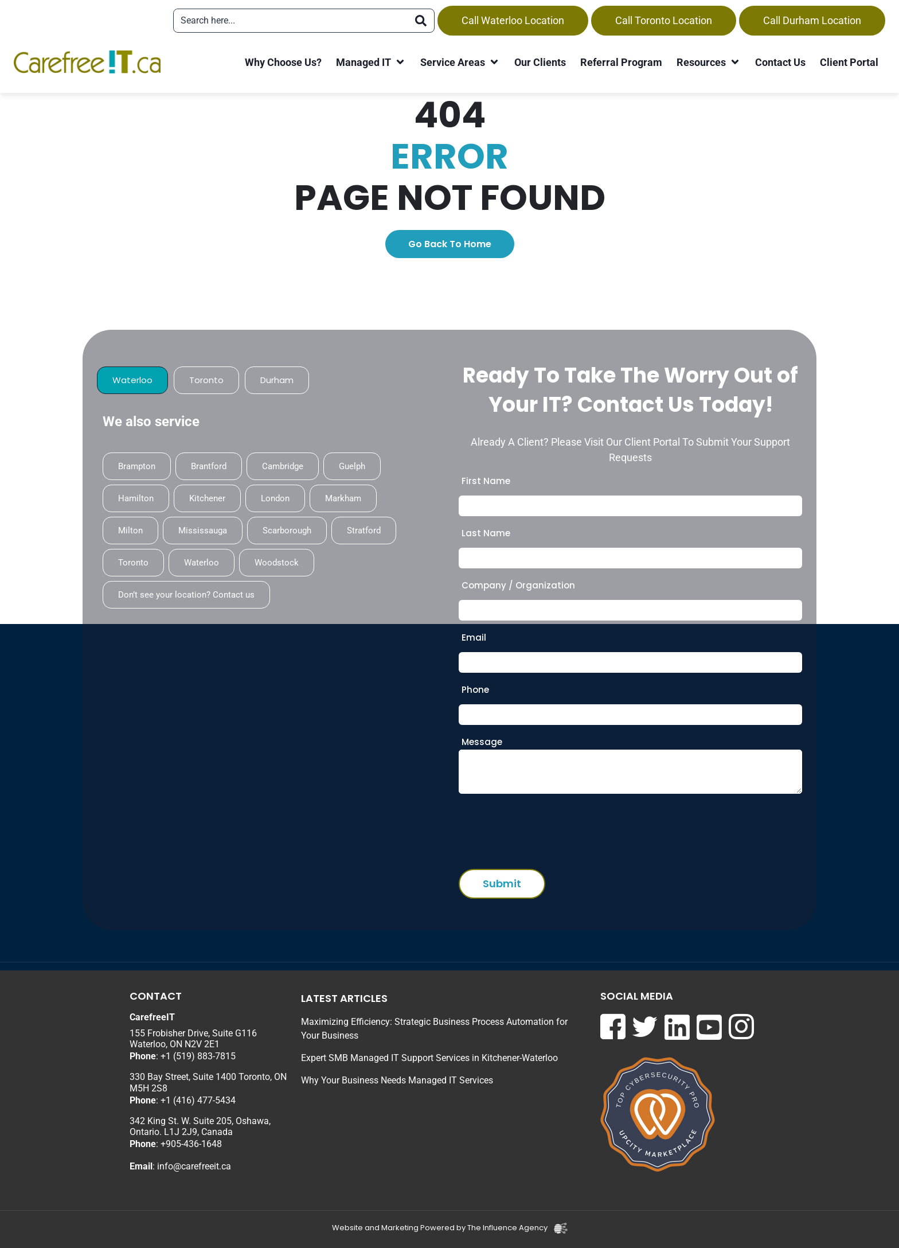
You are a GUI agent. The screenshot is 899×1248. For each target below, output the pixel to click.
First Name (486, 481)
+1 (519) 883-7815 (198, 1056)
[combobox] (291, 20)
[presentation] (546, 828)
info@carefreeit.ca (194, 1166)
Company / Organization (518, 585)
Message (482, 742)
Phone (475, 690)
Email (474, 637)
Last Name (486, 533)
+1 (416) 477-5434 (198, 1100)
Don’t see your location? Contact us (186, 595)
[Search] (420, 20)
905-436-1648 (194, 1143)
